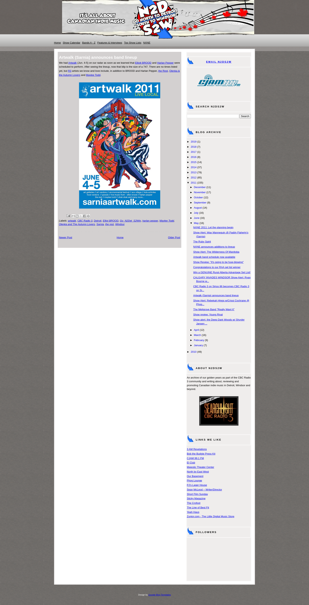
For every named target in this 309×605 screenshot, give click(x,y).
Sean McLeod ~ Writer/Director (204, 489)
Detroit (97, 220)
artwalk (72, 220)
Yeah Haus (193, 512)
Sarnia (100, 224)
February (199, 340)
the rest (109, 224)
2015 (193, 162)
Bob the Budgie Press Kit (201, 453)
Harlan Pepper (165, 62)
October (198, 197)
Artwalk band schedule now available (214, 256)
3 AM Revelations (197, 449)
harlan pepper (150, 220)
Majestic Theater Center (200, 467)
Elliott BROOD (143, 62)
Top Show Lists (132, 42)
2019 (193, 141)
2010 (193, 351)
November (200, 192)
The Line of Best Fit (198, 507)
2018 (193, 146)
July (196, 212)
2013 (193, 172)
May (196, 223)
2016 (193, 157)
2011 (193, 182)
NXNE (146, 42)
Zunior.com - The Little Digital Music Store (210, 516)
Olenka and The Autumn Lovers (77, 224)
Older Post (174, 237)
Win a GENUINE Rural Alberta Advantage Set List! (221, 272)
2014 (193, 167)
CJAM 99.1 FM (195, 458)
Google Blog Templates (159, 595)
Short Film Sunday (197, 494)
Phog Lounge (194, 480)
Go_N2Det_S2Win (130, 220)
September (200, 202)
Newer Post (65, 237)
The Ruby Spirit (202, 241)
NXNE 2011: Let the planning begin (213, 227)
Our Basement (195, 476)
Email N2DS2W (219, 61)
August (198, 207)
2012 (193, 177)
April (196, 329)
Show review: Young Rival (208, 314)
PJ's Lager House (197, 485)
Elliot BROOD (110, 220)
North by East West (198, 471)
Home (57, 42)
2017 (193, 151)
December (200, 187)
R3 (69, 70)
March (197, 335)
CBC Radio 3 (84, 220)
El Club (191, 462)
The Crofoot (193, 503)
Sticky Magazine (196, 498)
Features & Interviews (109, 42)
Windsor (120, 224)
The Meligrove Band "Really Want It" (214, 309)
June (196, 217)
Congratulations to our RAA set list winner (216, 267)
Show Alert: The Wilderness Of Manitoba (216, 251)
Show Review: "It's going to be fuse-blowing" (218, 262)
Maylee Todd (93, 75)
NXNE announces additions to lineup (214, 246)
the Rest (163, 70)
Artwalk (72, 62)
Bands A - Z (88, 42)
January (198, 345)
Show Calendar (71, 42)
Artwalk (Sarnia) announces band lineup (216, 295)
